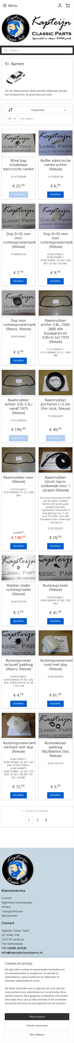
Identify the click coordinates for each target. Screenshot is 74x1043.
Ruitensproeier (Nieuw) (55, 587)
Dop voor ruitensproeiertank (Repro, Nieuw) (18, 324)
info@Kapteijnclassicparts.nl (22, 952)
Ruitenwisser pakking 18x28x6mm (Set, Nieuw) (55, 749)
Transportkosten (12, 911)
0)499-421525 (17, 948)
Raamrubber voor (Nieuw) (18, 479)
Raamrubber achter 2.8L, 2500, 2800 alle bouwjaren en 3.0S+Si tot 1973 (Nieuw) (55, 331)
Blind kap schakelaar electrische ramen (18, 165)
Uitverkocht (18, 194)
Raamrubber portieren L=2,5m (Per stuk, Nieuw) (55, 404)
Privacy (6, 907)
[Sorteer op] (37, 110)
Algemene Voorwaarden (17, 902)
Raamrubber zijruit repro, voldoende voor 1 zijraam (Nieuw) (55, 483)
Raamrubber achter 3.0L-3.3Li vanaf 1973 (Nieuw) (18, 406)
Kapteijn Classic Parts (17, 839)
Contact (7, 898)
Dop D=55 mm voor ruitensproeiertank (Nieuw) (55, 240)
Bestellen (55, 194)
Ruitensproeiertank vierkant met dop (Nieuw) (18, 747)
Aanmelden (11, 1013)
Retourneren (10, 915)
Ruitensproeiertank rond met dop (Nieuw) (55, 664)
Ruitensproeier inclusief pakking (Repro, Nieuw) (18, 664)
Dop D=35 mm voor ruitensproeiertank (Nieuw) (18, 240)
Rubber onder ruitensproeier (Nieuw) (18, 589)
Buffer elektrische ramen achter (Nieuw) (55, 165)
